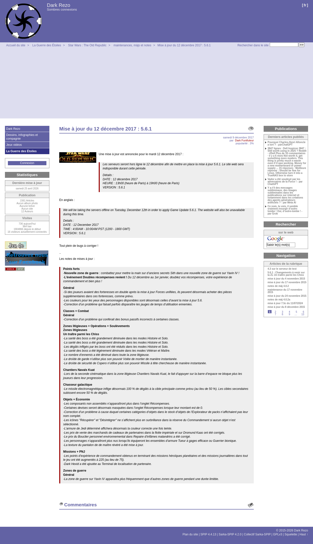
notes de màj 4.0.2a (279, 299)
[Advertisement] (156, 83)
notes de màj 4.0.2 (278, 286)
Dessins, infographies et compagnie (22, 136)
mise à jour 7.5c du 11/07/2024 (285, 303)
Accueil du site (15, 45)
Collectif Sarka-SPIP (257, 534)
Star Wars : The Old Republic (87, 45)
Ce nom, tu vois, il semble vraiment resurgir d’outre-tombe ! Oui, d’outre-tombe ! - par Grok (285, 210)
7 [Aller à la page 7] (275, 314)
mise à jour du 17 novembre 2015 (287, 282)
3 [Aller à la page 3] (282, 312)
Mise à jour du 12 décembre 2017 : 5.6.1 (184, 45)
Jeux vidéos (14, 145)
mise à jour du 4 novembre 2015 (286, 279)
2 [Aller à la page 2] (275, 312)
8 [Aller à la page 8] (282, 314)
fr (305, 5)
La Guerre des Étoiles (46, 45)
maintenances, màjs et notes (132, 45)
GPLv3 (277, 534)
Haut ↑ (303, 534)
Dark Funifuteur (244, 140)
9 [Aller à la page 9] (289, 314)
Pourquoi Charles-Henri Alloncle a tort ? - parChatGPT (287, 143)
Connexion (27, 163)
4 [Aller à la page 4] (289, 312)
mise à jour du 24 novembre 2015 (287, 296)
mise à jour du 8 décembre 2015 (286, 307)
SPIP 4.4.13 (208, 534)
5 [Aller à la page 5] (296, 312)
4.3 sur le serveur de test (282, 269)
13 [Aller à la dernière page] (302, 314)
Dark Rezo (58, 5)
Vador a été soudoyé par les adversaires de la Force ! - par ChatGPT (285, 181)
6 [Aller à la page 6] (303, 312)
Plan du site (190, 534)
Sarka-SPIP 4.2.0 (230, 534)
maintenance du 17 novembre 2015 (285, 291)
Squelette (291, 534)
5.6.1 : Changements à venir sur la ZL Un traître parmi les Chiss (286, 273)
